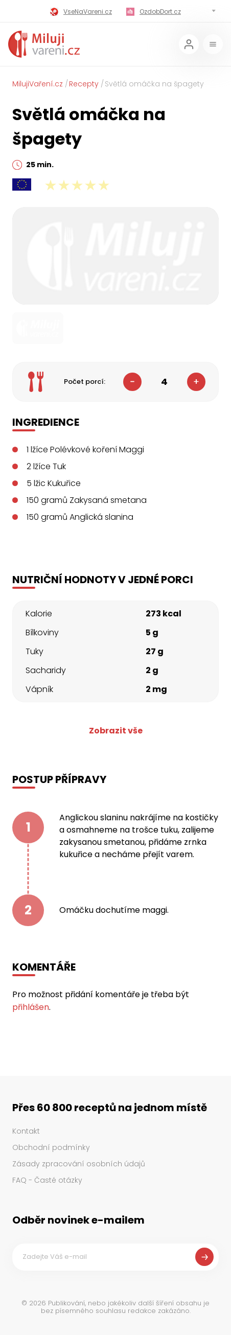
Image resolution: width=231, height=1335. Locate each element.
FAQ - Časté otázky (47, 1180)
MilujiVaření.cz (37, 84)
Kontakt (26, 1131)
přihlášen (30, 1007)
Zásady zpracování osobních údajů (78, 1164)
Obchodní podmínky (51, 1147)
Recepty (84, 84)
